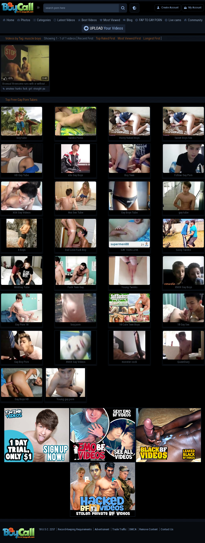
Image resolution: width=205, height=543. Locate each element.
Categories (44, 20)
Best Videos (89, 20)
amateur (10, 88)
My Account (195, 7)
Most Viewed (111, 20)
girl (30, 88)
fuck (25, 88)
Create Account (170, 7)
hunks (18, 88)
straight (37, 88)
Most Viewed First (129, 38)
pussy (46, 88)
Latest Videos (66, 20)
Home (10, 20)
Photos (25, 20)
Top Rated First (105, 38)
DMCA (132, 529)
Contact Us (167, 529)
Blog (129, 20)
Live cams (175, 20)
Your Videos (106, 28)
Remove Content (148, 529)
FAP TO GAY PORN (150, 20)
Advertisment (102, 529)
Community (195, 20)
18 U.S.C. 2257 (47, 529)
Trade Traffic (119, 529)
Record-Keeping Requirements (75, 529)
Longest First (151, 38)
